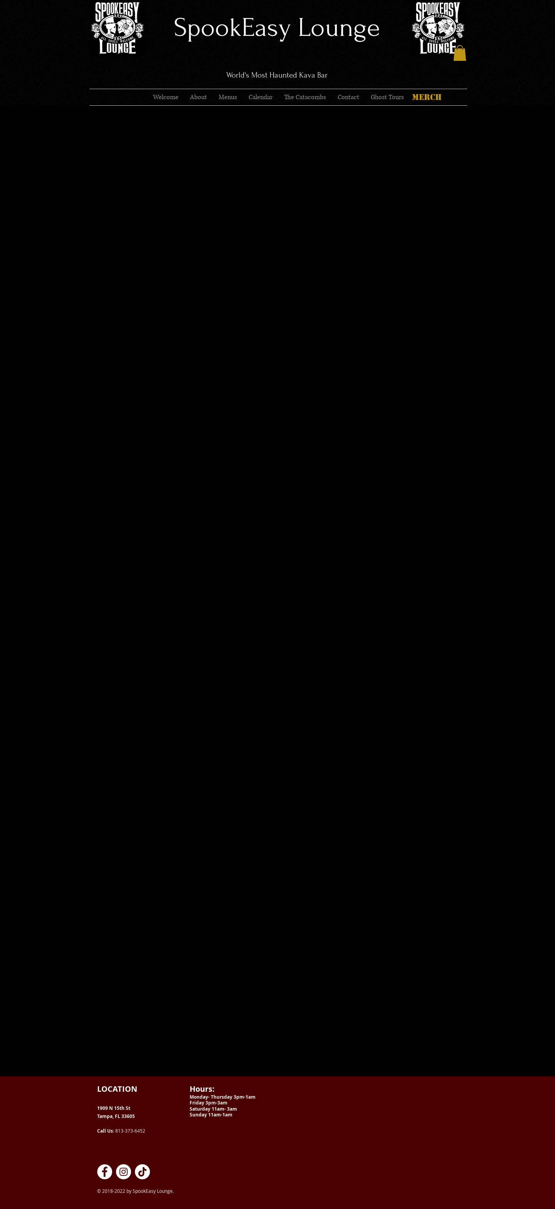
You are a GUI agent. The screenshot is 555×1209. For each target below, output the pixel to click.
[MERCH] (427, 97)
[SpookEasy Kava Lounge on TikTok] (142, 1171)
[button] (459, 53)
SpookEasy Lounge (277, 27)
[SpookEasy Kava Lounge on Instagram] (123, 1171)
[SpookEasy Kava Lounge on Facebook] (104, 1171)
